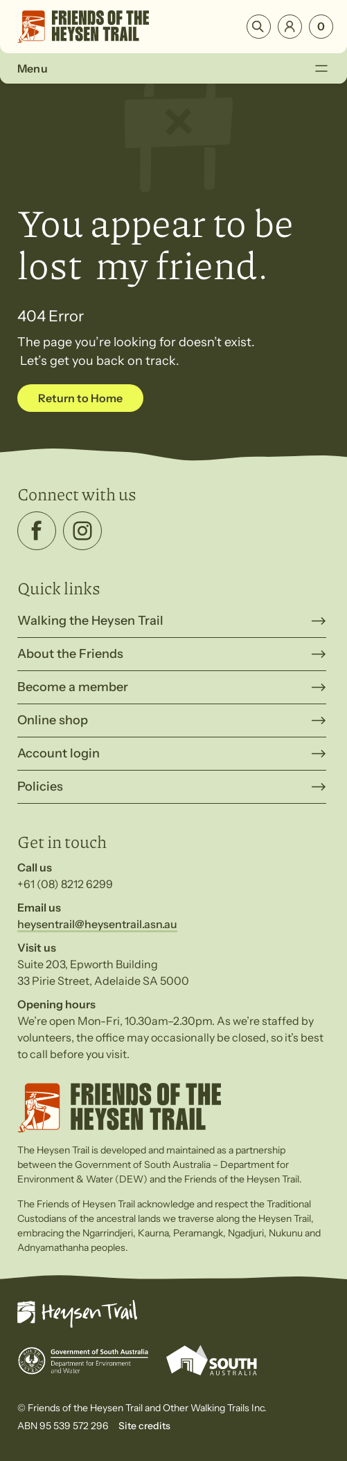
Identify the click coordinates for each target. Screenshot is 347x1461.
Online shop (52, 720)
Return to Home (80, 398)
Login (290, 27)
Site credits (144, 1426)
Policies (40, 786)
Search (259, 27)
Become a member (72, 687)
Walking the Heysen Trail (90, 620)
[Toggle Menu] (321, 68)
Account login (58, 753)
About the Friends (70, 653)
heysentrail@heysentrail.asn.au (97, 924)
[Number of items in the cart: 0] (321, 27)
